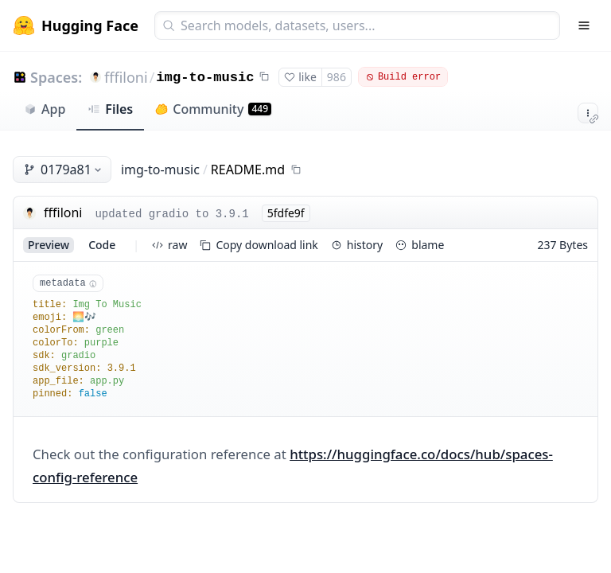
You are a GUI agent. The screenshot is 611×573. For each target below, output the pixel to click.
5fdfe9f (286, 212)
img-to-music (205, 77)
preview (48, 244)
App (44, 109)
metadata (68, 283)
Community (213, 109)
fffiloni (126, 77)
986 (336, 76)
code (101, 244)
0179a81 (63, 169)
